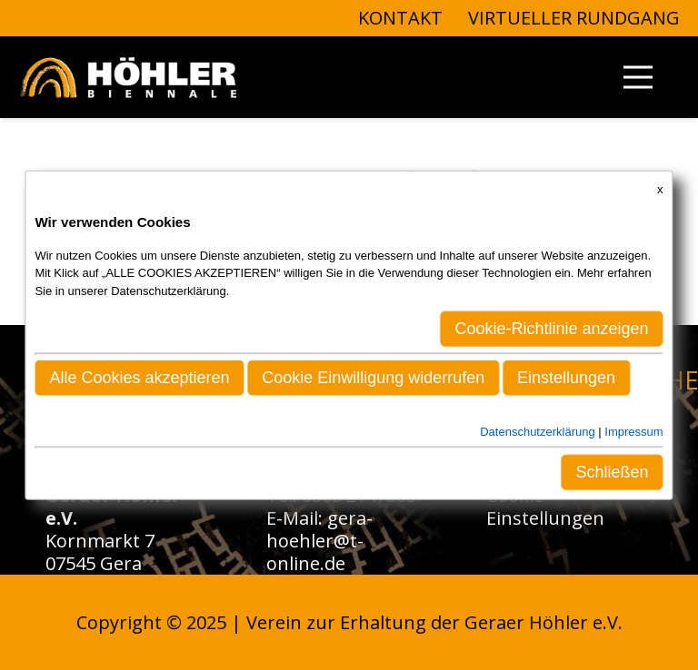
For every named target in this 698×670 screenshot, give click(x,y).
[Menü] (638, 77)
